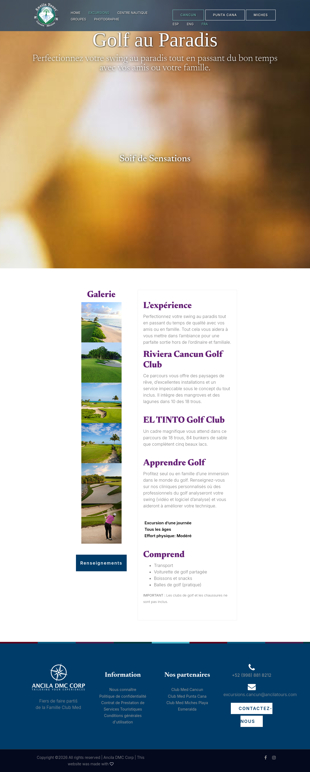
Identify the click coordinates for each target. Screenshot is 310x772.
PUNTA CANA (225, 15)
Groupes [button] (78, 19)
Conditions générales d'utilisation (122, 718)
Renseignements (101, 563)
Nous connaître (122, 689)
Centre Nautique (132, 13)
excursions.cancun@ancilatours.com (260, 694)
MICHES (261, 15)
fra (205, 24)
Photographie (106, 19)
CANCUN (188, 15)
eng (190, 24)
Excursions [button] (99, 13)
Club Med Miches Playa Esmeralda (187, 705)
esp (176, 24)
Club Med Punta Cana (187, 696)
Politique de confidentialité (122, 696)
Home (76, 13)
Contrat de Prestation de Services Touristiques (122, 705)
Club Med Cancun (187, 689)
